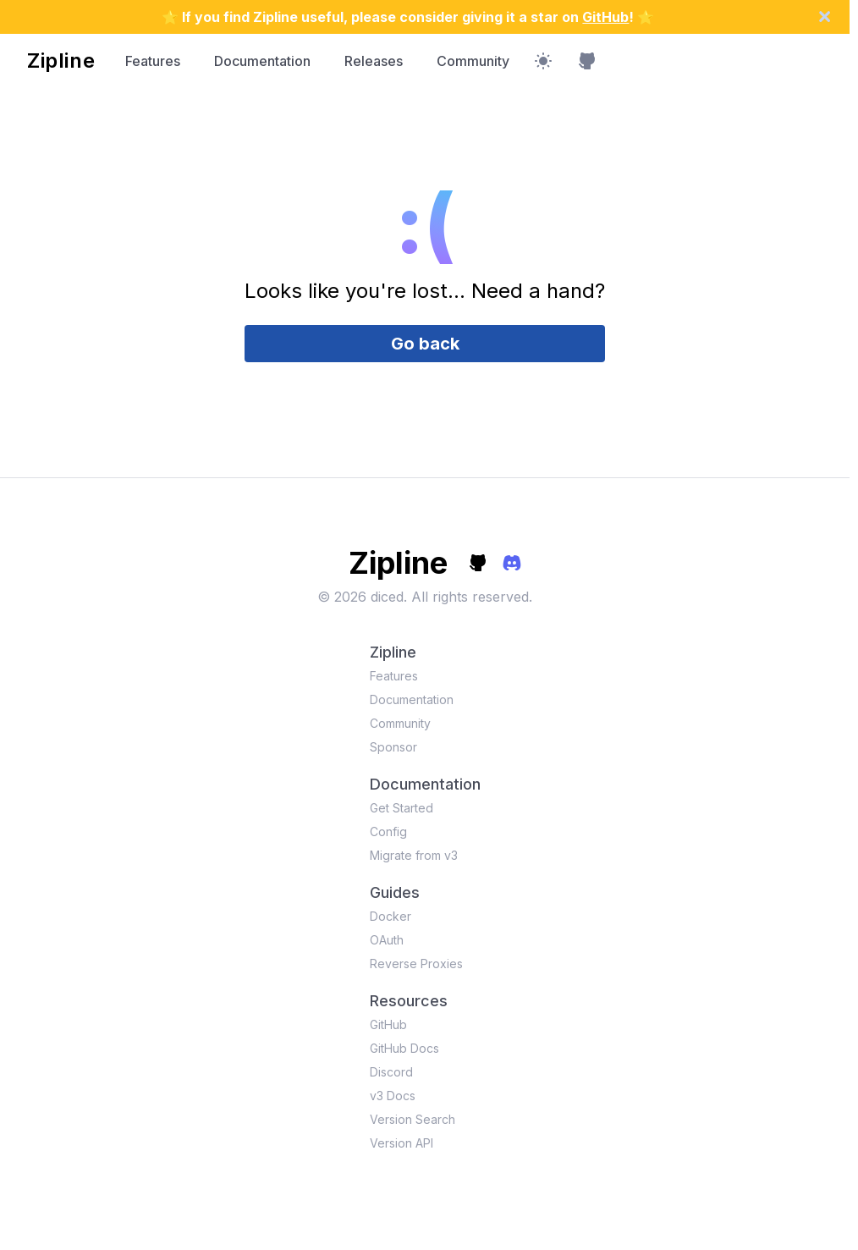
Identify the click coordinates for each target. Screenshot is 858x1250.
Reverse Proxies (416, 963)
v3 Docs (392, 1095)
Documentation (262, 60)
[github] (478, 563)
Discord (391, 1072)
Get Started (401, 808)
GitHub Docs (404, 1048)
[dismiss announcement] (833, 16)
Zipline (61, 60)
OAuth (387, 940)
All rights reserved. (471, 596)
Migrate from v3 (414, 855)
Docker (390, 916)
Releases (373, 60)
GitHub (605, 16)
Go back (425, 343)
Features (152, 60)
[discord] (512, 563)
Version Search (412, 1119)
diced (387, 596)
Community (473, 60)
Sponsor (393, 747)
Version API (401, 1143)
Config (388, 831)
